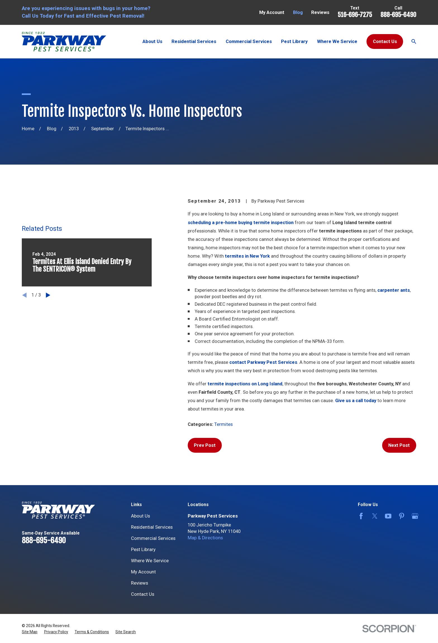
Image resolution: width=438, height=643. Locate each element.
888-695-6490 (398, 15)
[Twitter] (374, 516)
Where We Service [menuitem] (337, 41)
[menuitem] (29, 632)
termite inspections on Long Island (245, 383)
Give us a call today (355, 400)
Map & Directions (205, 537)
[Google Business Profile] (414, 516)
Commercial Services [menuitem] (249, 41)
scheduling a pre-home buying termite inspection (241, 222)
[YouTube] (387, 516)
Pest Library (143, 549)
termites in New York (247, 256)
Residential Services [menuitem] (194, 41)
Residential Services (152, 527)
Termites (223, 424)
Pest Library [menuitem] (294, 41)
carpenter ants (393, 290)
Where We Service (150, 560)
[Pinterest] (400, 516)
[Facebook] (360, 516)
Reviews (320, 12)
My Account (271, 12)
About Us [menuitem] (152, 41)
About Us (140, 516)
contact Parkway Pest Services (263, 362)
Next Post (399, 445)
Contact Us (385, 41)
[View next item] (48, 295)
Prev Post (205, 445)
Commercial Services (153, 538)
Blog (298, 12)
